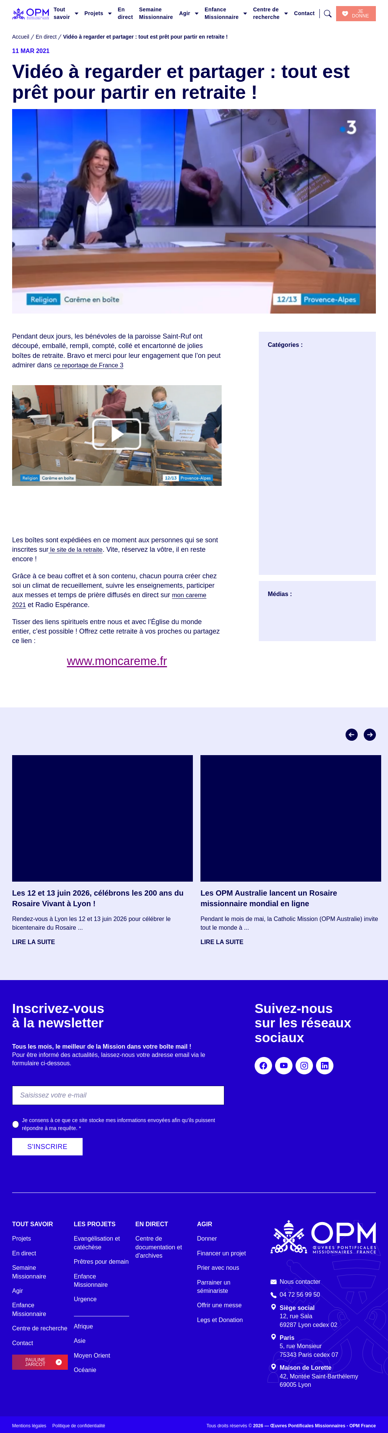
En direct (125, 13)
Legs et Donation (220, 1320)
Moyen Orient (92, 1355)
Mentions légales (29, 1425)
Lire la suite (33, 942)
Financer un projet (221, 1253)
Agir (184, 13)
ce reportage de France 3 (92, 365)
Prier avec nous (218, 1267)
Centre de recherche (266, 13)
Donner (207, 1238)
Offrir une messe (219, 1305)
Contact (304, 13)
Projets (93, 13)
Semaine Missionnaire (156, 13)
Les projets (95, 1224)
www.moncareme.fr (117, 660)
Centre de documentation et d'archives (158, 1247)
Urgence (85, 1299)
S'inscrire (47, 1146)
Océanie (85, 1370)
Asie (80, 1341)
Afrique (83, 1326)
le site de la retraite (78, 549)
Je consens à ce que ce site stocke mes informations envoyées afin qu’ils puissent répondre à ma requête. (118, 1124)
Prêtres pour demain (101, 1261)
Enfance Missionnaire (222, 13)
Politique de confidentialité (78, 1425)
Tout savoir (61, 13)
